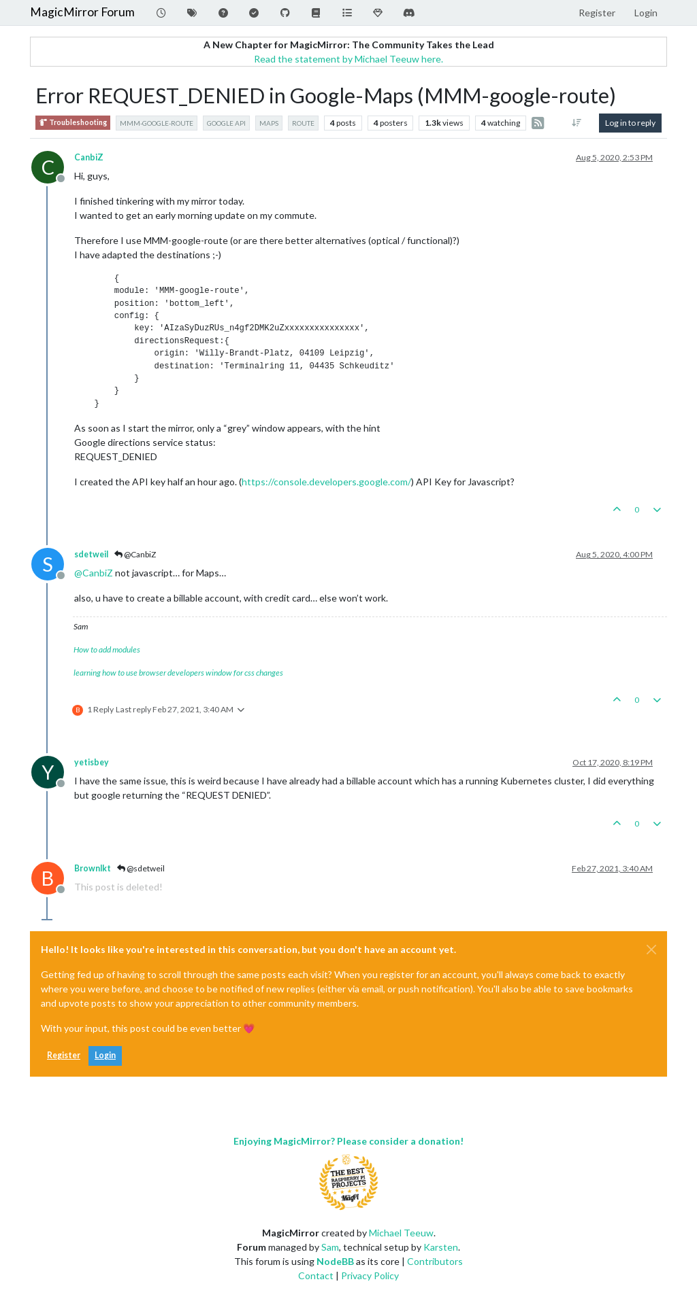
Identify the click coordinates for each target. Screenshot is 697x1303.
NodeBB (335, 1261)
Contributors (435, 1261)
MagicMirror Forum (82, 12)
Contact (316, 1275)
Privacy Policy (370, 1275)
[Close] (651, 949)
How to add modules (107, 649)
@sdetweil (141, 868)
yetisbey (91, 762)
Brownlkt (92, 868)
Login (105, 1055)
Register (63, 1055)
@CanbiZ (135, 554)
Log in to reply (630, 123)
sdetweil (91, 554)
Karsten (440, 1247)
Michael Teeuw (401, 1232)
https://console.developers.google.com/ (326, 481)
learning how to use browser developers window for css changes (178, 672)
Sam (330, 1247)
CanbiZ (88, 157)
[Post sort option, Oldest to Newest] (577, 123)
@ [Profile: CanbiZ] (93, 572)
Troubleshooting (73, 122)
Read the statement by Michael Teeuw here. (348, 59)
